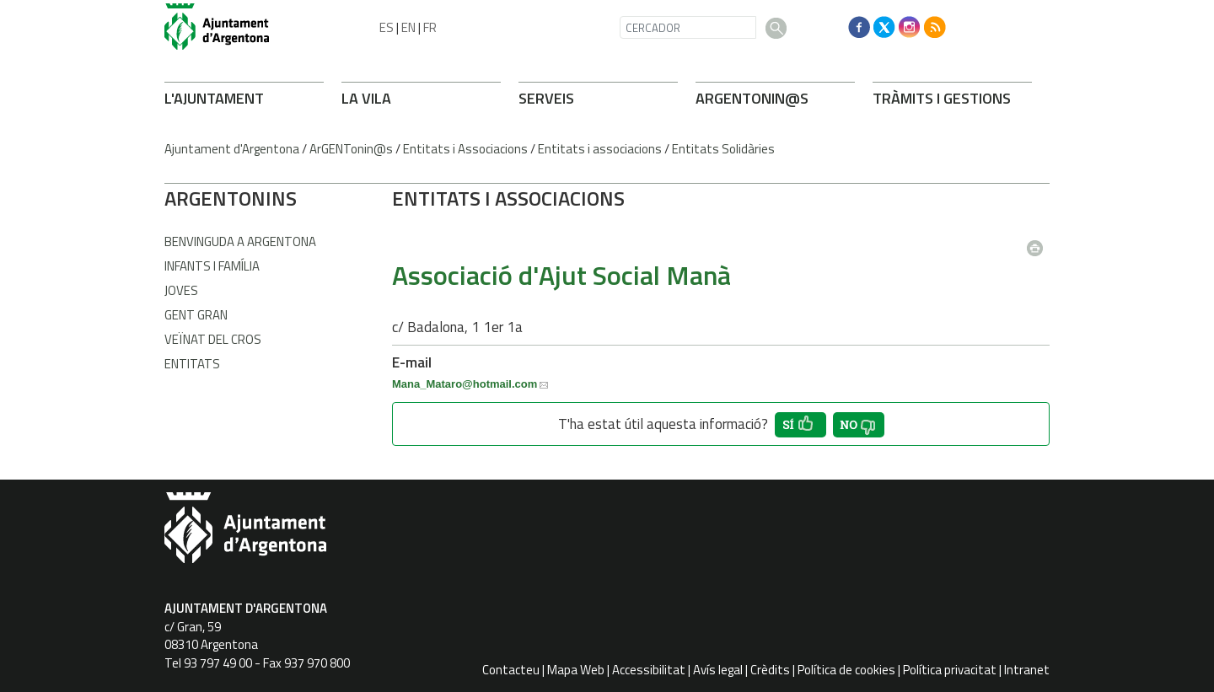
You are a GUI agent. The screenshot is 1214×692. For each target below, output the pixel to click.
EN (408, 27)
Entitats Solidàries (723, 148)
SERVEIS (546, 98)
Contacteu (511, 669)
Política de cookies (846, 669)
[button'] (800, 424)
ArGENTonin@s (351, 148)
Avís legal (718, 669)
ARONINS (230, 198)
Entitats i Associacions (465, 148)
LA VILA (366, 98)
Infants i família (212, 266)
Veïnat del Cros (212, 339)
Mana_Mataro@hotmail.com (464, 384)
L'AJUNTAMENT (214, 98)
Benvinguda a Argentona (240, 241)
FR (430, 27)
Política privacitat (949, 669)
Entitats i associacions (600, 148)
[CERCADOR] (688, 27)
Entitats (192, 363)
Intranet (1027, 669)
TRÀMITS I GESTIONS (942, 98)
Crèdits (770, 669)
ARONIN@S (752, 98)
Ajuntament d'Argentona (231, 148)
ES (386, 27)
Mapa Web (575, 669)
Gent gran (196, 315)
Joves (181, 290)
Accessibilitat (648, 669)
